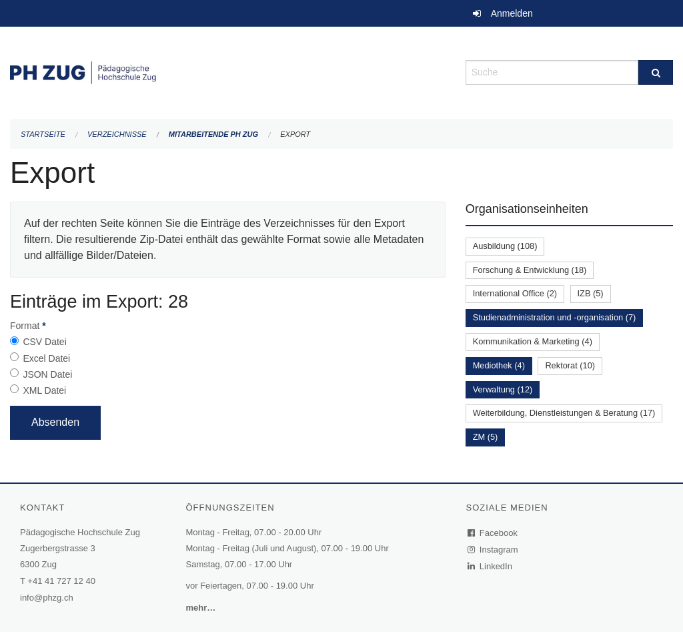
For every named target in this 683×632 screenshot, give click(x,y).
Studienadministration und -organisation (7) (554, 317)
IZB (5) (591, 293)
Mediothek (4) (499, 365)
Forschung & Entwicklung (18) (530, 270)
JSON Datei (47, 374)
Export (295, 134)
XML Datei (44, 390)
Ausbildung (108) (505, 246)
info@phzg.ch (46, 598)
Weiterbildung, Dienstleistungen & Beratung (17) (564, 413)
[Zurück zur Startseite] (228, 71)
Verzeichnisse (117, 134)
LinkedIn (490, 566)
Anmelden (512, 13)
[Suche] (655, 72)
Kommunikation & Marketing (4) (532, 341)
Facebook (493, 533)
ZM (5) (485, 437)
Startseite (43, 134)
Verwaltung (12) (503, 389)
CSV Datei (44, 341)
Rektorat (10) (570, 365)
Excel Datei (46, 358)
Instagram (493, 550)
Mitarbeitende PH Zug (213, 134)
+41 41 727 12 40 (61, 581)
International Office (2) (515, 293)
